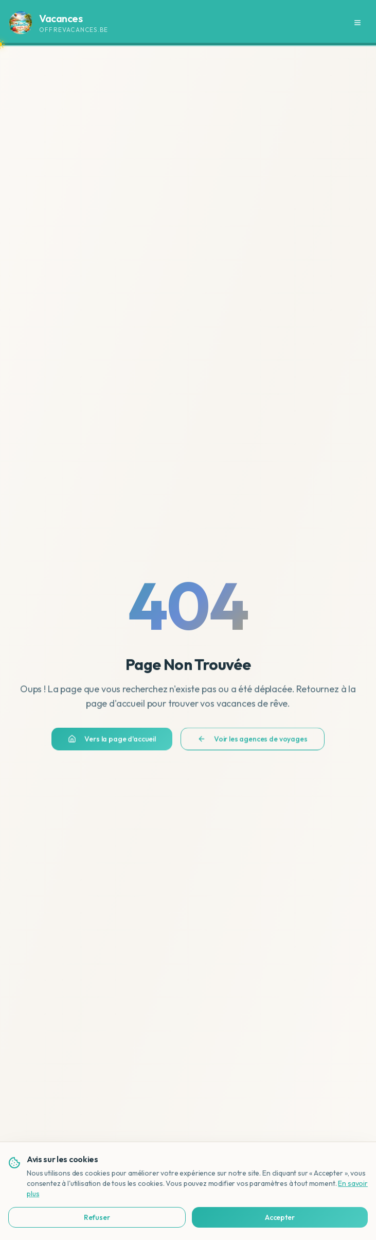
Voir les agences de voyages (253, 743)
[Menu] (357, 22)
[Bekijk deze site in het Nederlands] (348, 1196)
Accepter (249, 1217)
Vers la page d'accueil (111, 743)
